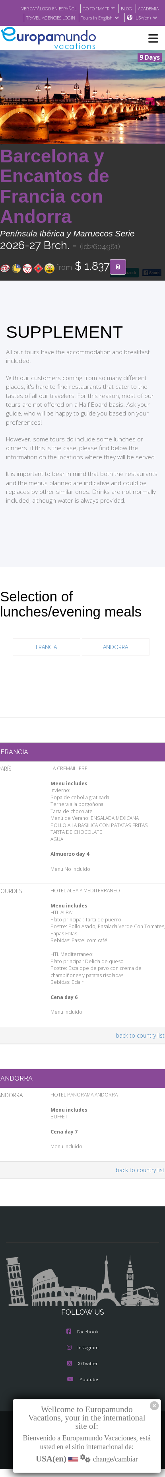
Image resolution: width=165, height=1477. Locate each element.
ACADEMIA (41, 17)
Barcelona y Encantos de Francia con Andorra (54, 195)
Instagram (82, 1356)
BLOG (153, 8)
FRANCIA (46, 656)
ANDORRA (116, 656)
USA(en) (146, 26)
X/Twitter (82, 1372)
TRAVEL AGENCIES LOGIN (86, 17)
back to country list (141, 1044)
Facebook (82, 1340)
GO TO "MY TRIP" (123, 8)
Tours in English (139, 17)
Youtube (82, 1388)
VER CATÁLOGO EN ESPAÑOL (67, 8)
